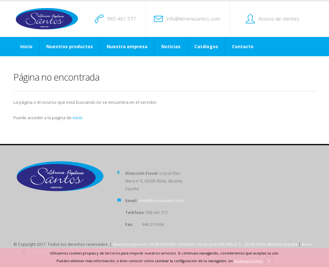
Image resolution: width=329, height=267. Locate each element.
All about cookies (248, 260)
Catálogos (206, 46)
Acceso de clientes (278, 18)
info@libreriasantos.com (193, 18)
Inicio (26, 46)
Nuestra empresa (127, 46)
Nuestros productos (69, 46)
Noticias (171, 46)
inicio (78, 117)
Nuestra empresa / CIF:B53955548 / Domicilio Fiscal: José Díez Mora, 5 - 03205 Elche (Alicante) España (205, 244)
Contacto (242, 46)
